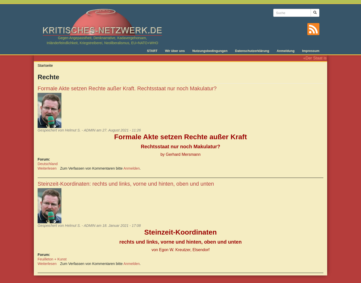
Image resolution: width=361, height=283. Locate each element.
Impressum (310, 51)
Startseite (45, 65)
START (152, 51)
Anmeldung (286, 51)
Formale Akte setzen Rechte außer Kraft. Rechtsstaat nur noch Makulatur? (127, 88)
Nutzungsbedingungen (209, 51)
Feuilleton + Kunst (52, 259)
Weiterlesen (47, 168)
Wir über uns (175, 51)
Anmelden (132, 168)
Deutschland (48, 164)
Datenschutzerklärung (252, 51)
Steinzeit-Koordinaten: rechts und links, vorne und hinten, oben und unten (126, 184)
